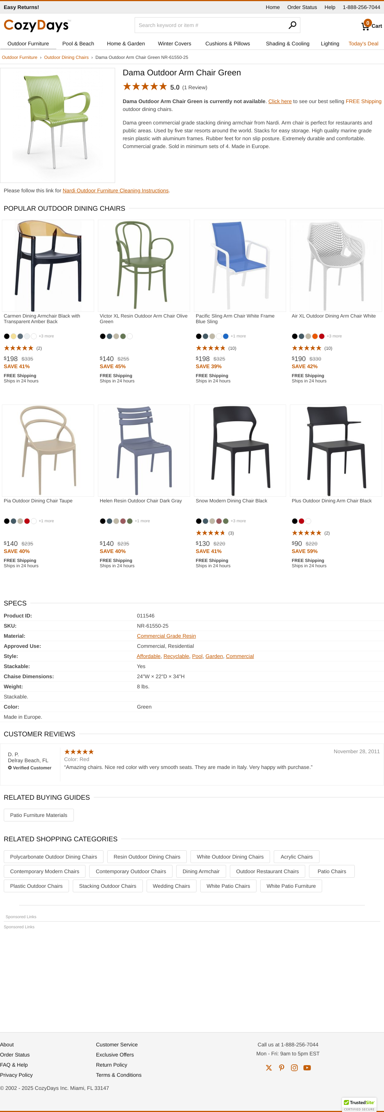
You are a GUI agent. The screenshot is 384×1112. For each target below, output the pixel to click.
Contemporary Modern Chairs (44, 871)
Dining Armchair (201, 871)
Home (273, 7)
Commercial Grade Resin (166, 636)
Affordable (149, 656)
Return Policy (111, 1065)
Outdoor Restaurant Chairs (267, 871)
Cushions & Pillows (228, 43)
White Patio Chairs (228, 886)
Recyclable (176, 656)
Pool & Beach (78, 43)
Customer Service (117, 1045)
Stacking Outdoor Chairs (107, 886)
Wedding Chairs (171, 886)
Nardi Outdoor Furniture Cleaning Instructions (115, 190)
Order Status (302, 7)
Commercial (240, 656)
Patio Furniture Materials (39, 815)
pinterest (282, 1068)
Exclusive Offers (115, 1055)
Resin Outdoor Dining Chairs (147, 857)
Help (330, 7)
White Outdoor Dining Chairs (230, 857)
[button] (359, 1105)
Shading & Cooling (287, 43)
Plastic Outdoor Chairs (36, 886)
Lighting (330, 43)
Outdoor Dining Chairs (66, 57)
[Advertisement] (192, 977)
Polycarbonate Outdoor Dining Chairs (53, 857)
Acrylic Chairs (297, 857)
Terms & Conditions (118, 1075)
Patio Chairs (332, 871)
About (7, 1045)
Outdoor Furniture (28, 43)
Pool (197, 656)
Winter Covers (174, 43)
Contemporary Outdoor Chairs (131, 871)
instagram (294, 1068)
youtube (307, 1068)
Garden (214, 656)
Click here (280, 101)
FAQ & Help (14, 1065)
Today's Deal (363, 43)
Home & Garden (126, 43)
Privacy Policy (16, 1075)
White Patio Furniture (291, 886)
